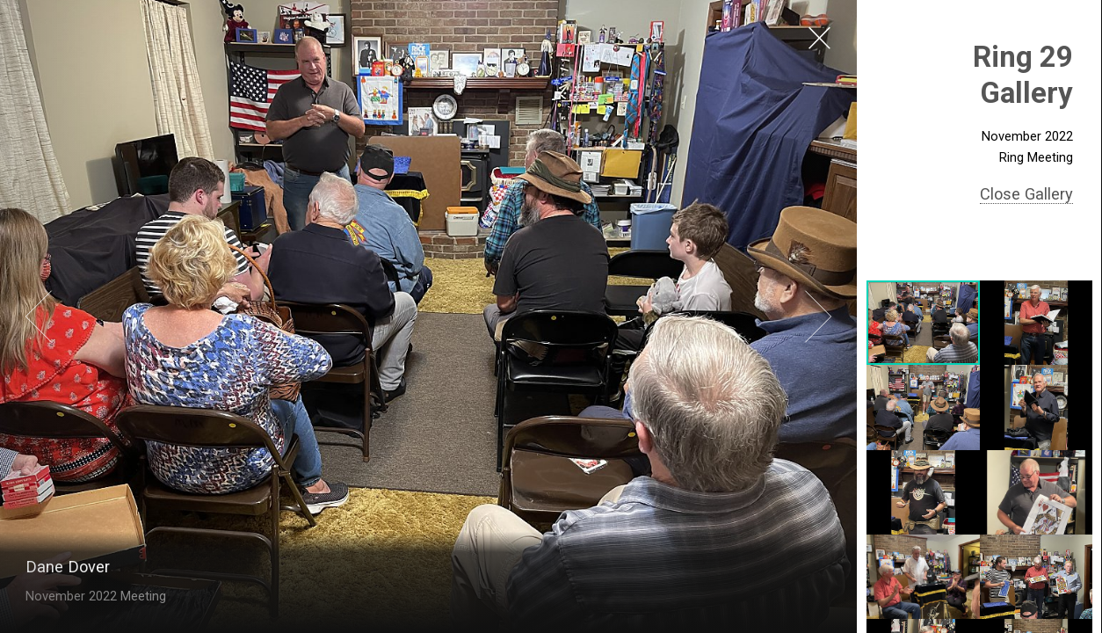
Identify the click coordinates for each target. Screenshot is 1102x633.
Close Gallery (1026, 194)
